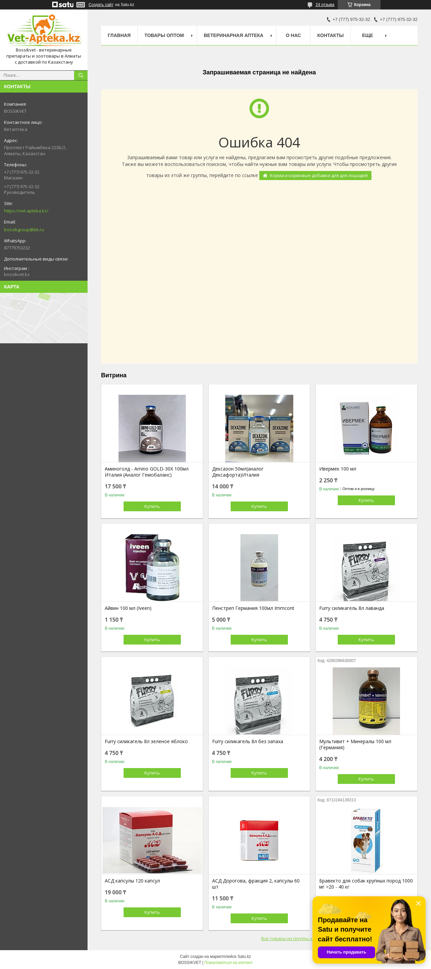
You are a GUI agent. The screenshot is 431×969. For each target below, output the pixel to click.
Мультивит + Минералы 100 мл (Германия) (355, 744)
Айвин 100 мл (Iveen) (128, 608)
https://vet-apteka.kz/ (26, 211)
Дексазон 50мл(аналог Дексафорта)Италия (238, 472)
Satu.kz (244, 956)
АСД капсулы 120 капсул (132, 881)
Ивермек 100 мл (337, 469)
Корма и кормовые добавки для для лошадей (319, 175)
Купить (152, 506)
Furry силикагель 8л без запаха (247, 741)
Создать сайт (101, 4)
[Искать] (81, 75)
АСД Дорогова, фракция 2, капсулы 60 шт (256, 884)
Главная (119, 35)
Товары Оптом (164, 35)
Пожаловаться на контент (228, 962)
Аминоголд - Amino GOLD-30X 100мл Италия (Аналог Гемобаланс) (147, 472)
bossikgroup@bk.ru (24, 230)
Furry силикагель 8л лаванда (351, 608)
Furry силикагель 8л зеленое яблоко (146, 741)
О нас (293, 35)
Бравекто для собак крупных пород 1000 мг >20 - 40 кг (366, 884)
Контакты (330, 35)
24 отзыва (325, 4)
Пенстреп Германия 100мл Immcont (253, 608)
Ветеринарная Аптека (233, 35)
